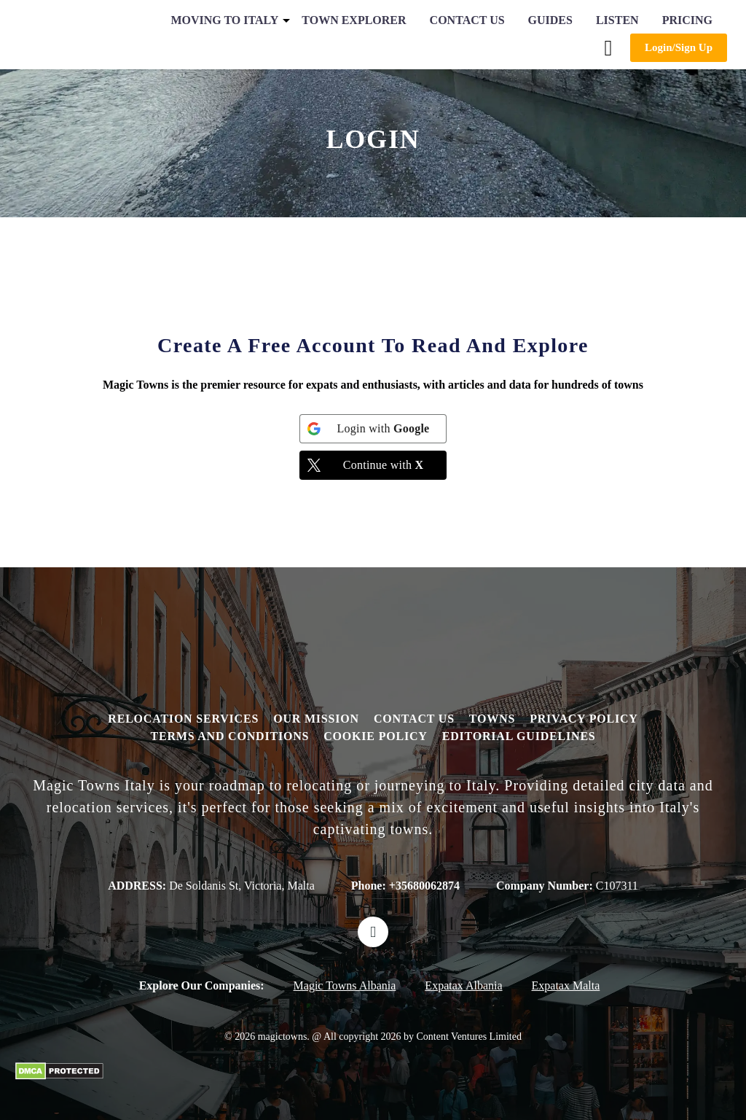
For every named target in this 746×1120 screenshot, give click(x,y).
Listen (617, 20)
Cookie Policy (375, 736)
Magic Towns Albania (345, 985)
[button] (608, 48)
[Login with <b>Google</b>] (373, 428)
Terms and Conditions (229, 736)
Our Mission (316, 718)
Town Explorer (354, 20)
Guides (550, 20)
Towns (492, 718)
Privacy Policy (584, 718)
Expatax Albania (463, 985)
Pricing (687, 20)
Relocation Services (183, 718)
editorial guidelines (519, 736)
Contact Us (467, 20)
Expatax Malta (566, 985)
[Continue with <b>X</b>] (373, 465)
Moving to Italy (224, 20)
